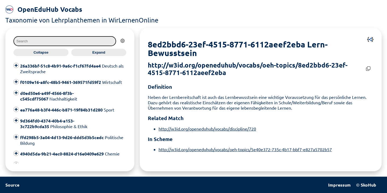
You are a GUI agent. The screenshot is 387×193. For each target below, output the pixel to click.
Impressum (339, 185)
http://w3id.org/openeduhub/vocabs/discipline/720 (207, 128)
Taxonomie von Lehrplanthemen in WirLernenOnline (81, 20)
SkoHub (368, 185)
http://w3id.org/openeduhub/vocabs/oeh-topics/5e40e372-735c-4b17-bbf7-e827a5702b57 (245, 149)
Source (12, 185)
